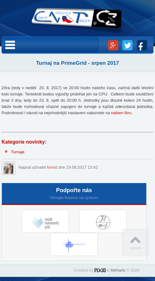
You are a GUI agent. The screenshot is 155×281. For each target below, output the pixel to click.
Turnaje (18, 152)
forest (52, 167)
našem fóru (121, 112)
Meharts (118, 270)
